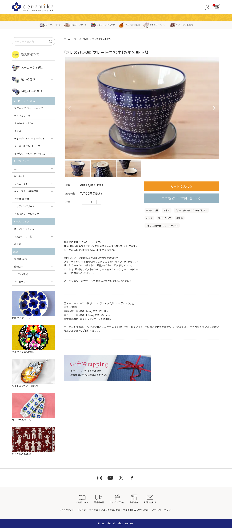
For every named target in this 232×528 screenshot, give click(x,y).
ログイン (82, 509)
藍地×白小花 (164, 217)
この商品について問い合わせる (181, 198)
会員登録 (93, 509)
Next (214, 108)
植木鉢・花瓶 (152, 210)
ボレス (149, 217)
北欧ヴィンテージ (75, 24)
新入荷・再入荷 (25, 55)
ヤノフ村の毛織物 (181, 24)
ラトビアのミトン (154, 24)
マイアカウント (66, 509)
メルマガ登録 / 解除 (110, 509)
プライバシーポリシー (162, 509)
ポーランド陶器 (50, 24)
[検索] (51, 41)
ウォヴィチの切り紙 (103, 24)
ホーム (67, 38)
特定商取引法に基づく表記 (135, 509)
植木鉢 (166, 210)
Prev (70, 108)
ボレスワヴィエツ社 (101, 38)
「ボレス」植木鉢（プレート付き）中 (191, 210)
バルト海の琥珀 (129, 24)
